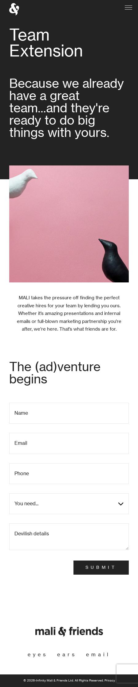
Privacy (109, 680)
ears (67, 654)
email (98, 654)
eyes (38, 654)
